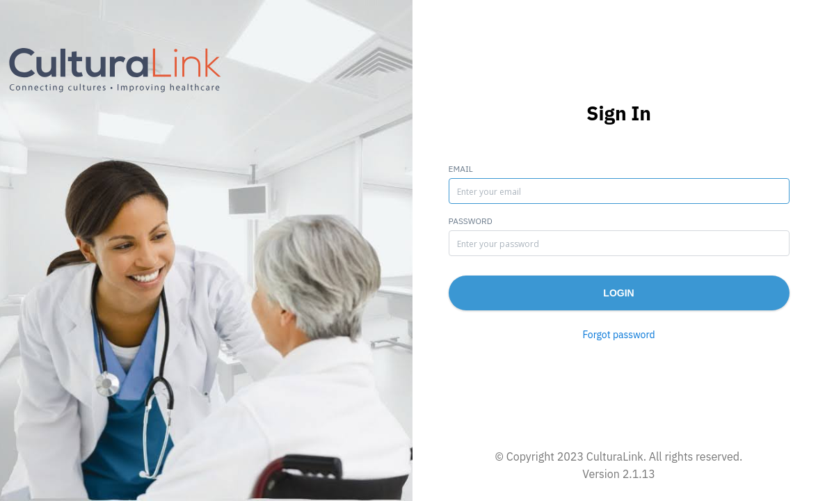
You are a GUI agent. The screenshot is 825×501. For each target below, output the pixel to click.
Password (470, 221)
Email (461, 169)
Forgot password (618, 334)
